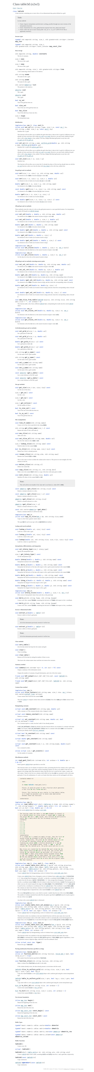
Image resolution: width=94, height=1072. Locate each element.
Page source (80, 1069)
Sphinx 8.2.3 (66, 1069)
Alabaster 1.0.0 (74, 1069)
